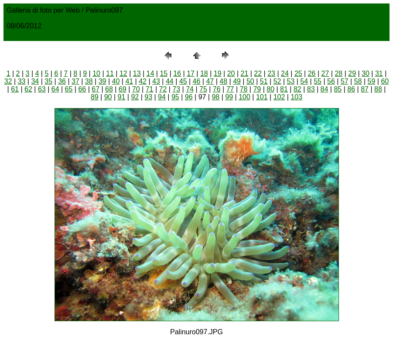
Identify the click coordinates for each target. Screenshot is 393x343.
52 (277, 81)
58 (358, 81)
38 (89, 81)
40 (116, 81)
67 (95, 89)
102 (279, 97)
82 (297, 89)
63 (42, 89)
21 (245, 73)
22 (258, 73)
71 (150, 89)
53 (291, 81)
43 (156, 81)
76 (217, 89)
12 (123, 73)
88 (378, 89)
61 (15, 89)
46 (197, 81)
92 (135, 97)
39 (102, 81)
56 (331, 81)
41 (129, 81)
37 (75, 81)
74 (190, 89)
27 (325, 73)
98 (215, 97)
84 (324, 89)
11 (110, 73)
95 (175, 97)
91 (122, 97)
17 (191, 73)
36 (62, 81)
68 (109, 89)
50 (250, 81)
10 (96, 73)
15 (163, 73)
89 (95, 97)
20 (231, 73)
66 (82, 89)
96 (189, 97)
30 (365, 73)
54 (304, 81)
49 (237, 81)
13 (137, 73)
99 (229, 97)
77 (230, 89)
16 (177, 73)
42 (143, 81)
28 (338, 73)
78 (244, 89)
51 (264, 81)
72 (163, 89)
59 (372, 81)
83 (311, 89)
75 (203, 89)
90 (108, 97)
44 (170, 81)
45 (183, 81)
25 (298, 73)
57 (345, 81)
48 (223, 81)
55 (317, 81)
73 (176, 89)
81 (284, 89)
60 (385, 81)
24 (285, 73)
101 (262, 97)
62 (28, 89)
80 (270, 89)
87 (365, 89)
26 (312, 73)
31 (379, 73)
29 (352, 73)
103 (296, 97)
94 (162, 97)
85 (338, 89)
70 (136, 89)
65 (69, 89)
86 (351, 89)
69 (122, 89)
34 (35, 81)
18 (204, 73)
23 (271, 73)
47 (210, 81)
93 (148, 97)
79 (257, 89)
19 (218, 73)
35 (48, 81)
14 (150, 73)
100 (244, 97)
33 (22, 81)
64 (55, 89)
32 (8, 81)
